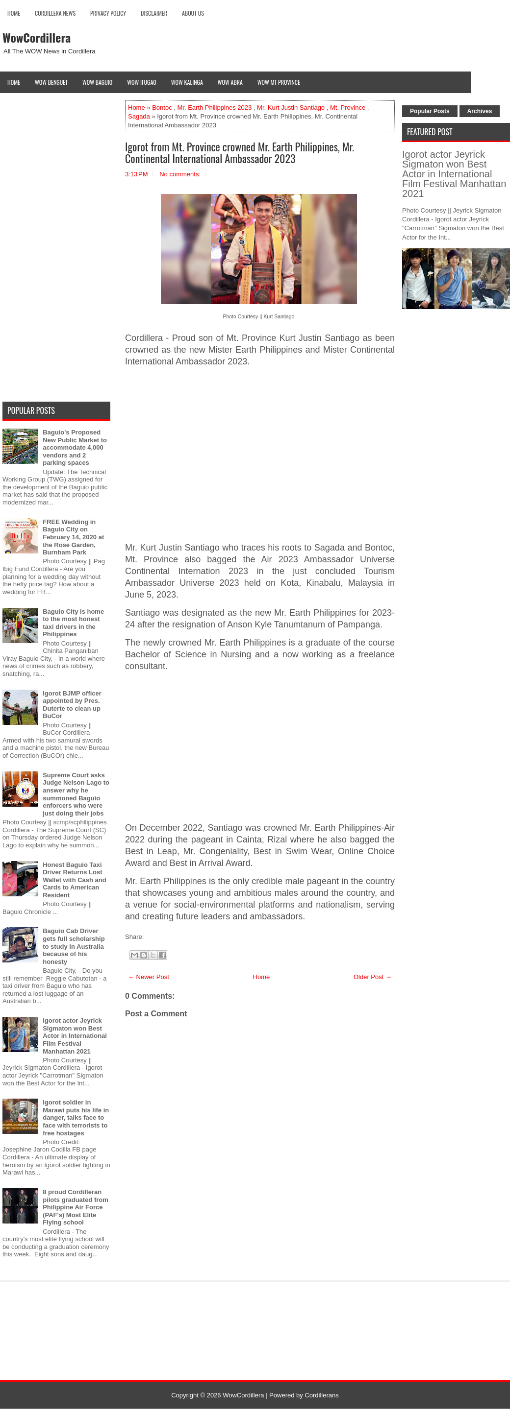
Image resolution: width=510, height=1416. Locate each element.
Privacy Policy (108, 13)
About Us (193, 13)
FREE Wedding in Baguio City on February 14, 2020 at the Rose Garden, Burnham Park (73, 537)
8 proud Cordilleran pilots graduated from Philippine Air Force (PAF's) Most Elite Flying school (75, 1207)
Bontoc (162, 107)
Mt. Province (347, 107)
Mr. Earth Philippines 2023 (214, 107)
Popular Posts (430, 111)
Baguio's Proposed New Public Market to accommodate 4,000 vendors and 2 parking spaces (75, 447)
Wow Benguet (51, 82)
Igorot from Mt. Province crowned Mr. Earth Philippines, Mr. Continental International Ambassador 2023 (239, 152)
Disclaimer (154, 13)
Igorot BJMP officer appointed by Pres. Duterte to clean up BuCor (72, 705)
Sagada (139, 116)
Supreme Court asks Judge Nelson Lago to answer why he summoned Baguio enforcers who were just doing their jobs (76, 794)
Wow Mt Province (278, 82)
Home (13, 13)
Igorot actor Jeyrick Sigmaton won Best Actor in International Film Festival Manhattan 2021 (75, 1036)
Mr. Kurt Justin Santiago (291, 107)
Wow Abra (230, 82)
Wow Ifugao (141, 82)
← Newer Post (148, 977)
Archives (479, 111)
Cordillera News (55, 13)
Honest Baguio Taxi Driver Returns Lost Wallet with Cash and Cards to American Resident (74, 880)
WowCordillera (36, 37)
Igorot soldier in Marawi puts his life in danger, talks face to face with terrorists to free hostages (76, 1117)
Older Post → (373, 977)
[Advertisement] (260, 455)
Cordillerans (321, 1395)
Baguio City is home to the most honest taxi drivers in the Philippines (73, 623)
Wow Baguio (97, 82)
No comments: (180, 174)
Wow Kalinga (187, 82)
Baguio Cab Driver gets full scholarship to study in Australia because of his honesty (73, 946)
